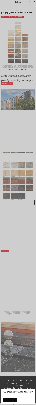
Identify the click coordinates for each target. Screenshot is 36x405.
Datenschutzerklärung (6, 395)
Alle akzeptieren (10, 401)
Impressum (11, 395)
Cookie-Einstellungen (10, 398)
